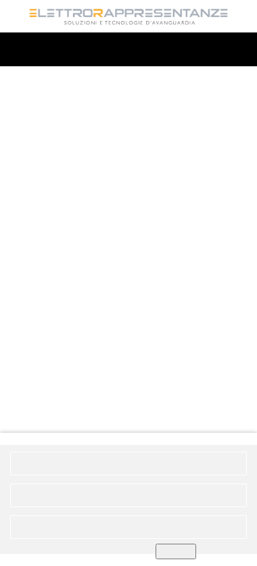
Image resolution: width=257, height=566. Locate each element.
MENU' (129, 50)
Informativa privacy (139, 503)
